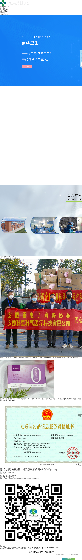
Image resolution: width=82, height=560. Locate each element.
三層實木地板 (27, 548)
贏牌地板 (8, 548)
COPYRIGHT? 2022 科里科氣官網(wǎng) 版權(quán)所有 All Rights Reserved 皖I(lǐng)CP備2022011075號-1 (29, 547)
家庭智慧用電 (39, 548)
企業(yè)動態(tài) (4, 10)
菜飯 (22, 548)
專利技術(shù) (4, 11)
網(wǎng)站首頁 (4, 6)
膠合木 (13, 548)
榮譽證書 (2, 13)
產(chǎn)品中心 (4, 9)
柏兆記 (33, 548)
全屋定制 (18, 548)
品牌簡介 (2, 8)
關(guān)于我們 (13, 470)
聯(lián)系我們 (4, 14)
